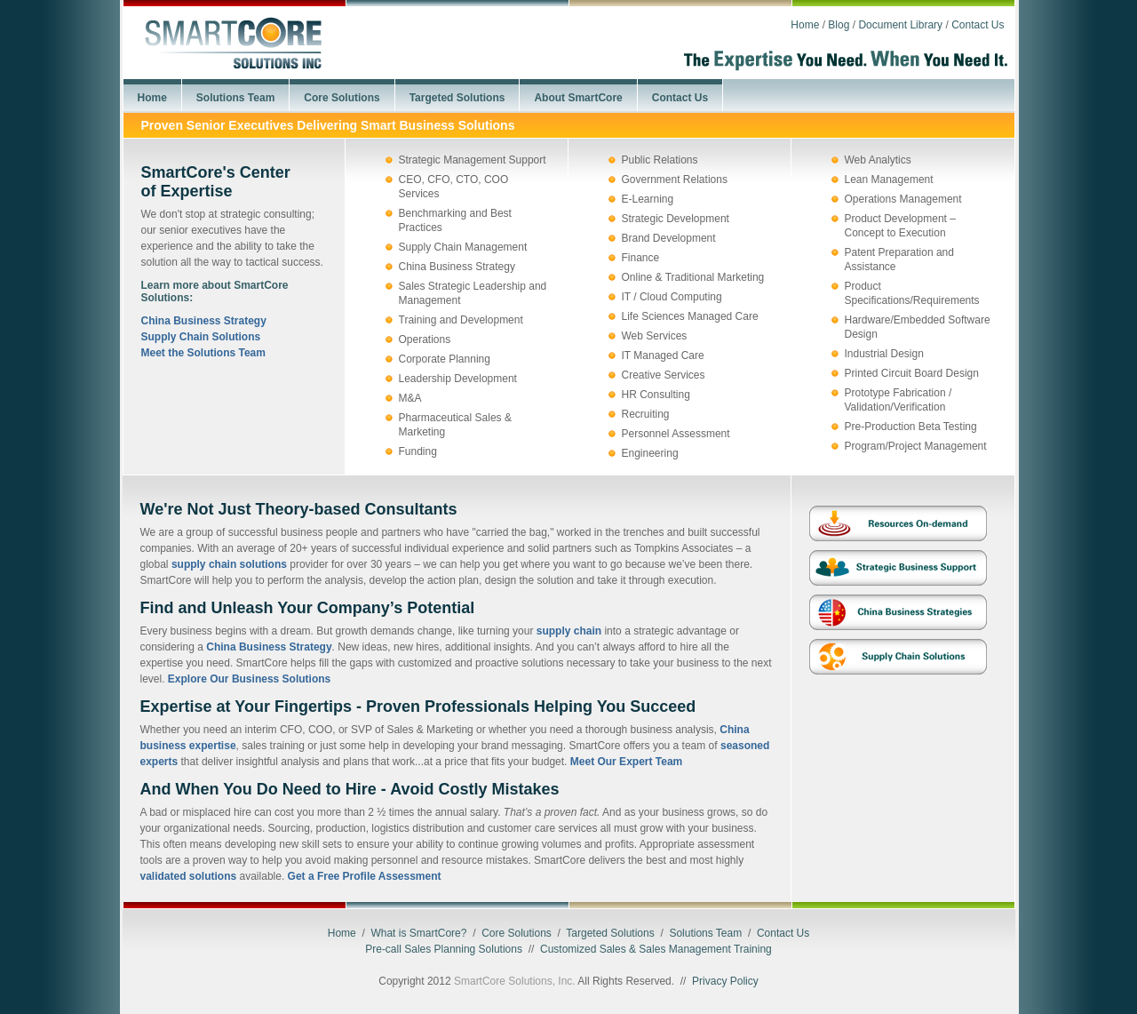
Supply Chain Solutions (201, 337)
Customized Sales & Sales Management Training (656, 949)
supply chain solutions (229, 564)
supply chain (569, 631)
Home (805, 25)
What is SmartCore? (418, 933)
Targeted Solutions (457, 98)
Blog (838, 25)
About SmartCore (578, 98)
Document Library (900, 25)
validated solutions (188, 876)
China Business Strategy (203, 321)
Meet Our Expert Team (626, 761)
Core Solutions (341, 98)
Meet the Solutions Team (203, 353)
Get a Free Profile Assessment (364, 876)
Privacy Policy (725, 981)
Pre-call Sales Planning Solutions (443, 949)
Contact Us (977, 25)
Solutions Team (235, 98)
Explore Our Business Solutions (249, 679)
